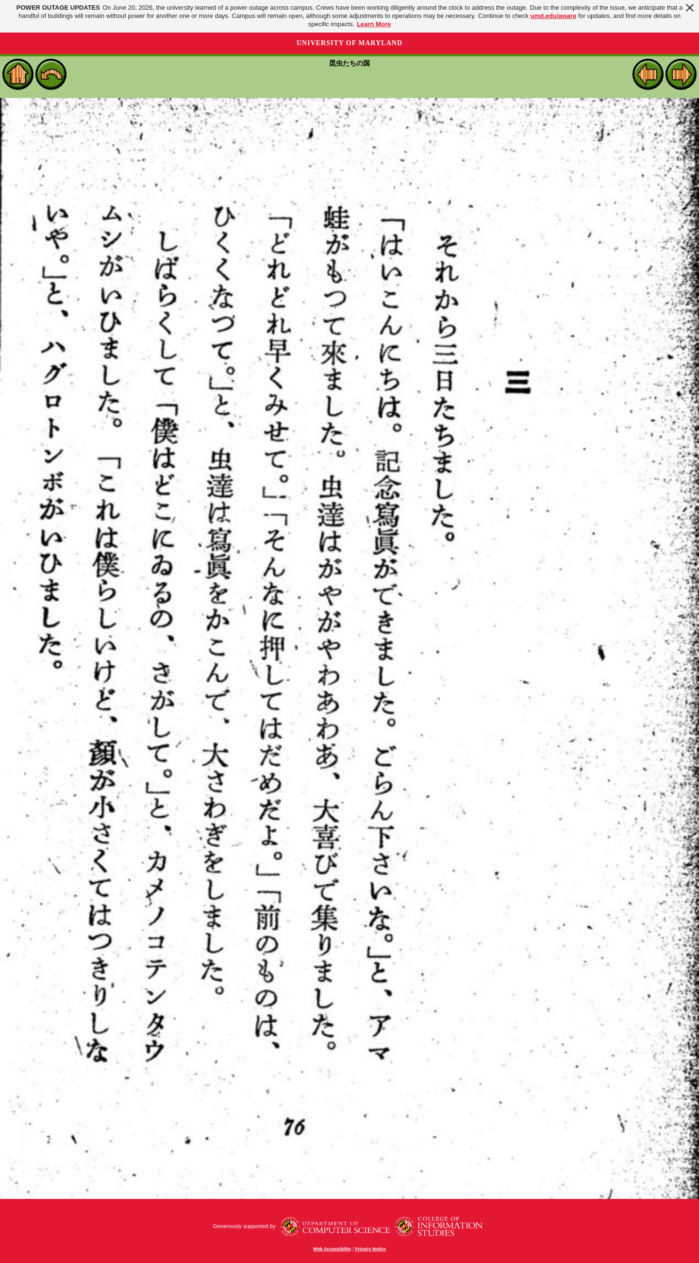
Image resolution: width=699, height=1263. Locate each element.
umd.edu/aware (554, 15)
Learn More (374, 24)
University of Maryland (349, 43)
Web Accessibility (332, 1248)
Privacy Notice (370, 1248)
